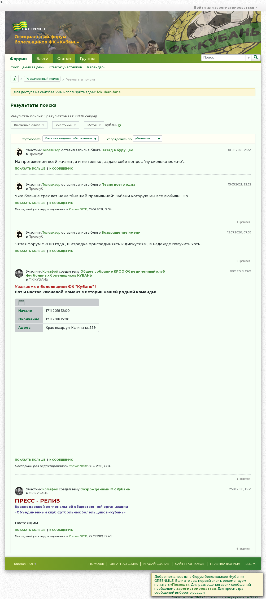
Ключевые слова (29, 125)
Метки (94, 125)
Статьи (64, 58)
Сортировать (31, 139)
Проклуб (36, 154)
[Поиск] (226, 57)
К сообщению (61, 168)
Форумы (18, 58)
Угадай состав (156, 564)
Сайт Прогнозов (189, 564)
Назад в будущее (117, 150)
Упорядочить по (119, 139)
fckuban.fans (108, 92)
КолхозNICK (78, 209)
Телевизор (51, 150)
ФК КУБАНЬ (38, 279)
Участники (66, 125)
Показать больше (30, 168)
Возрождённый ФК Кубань (105, 489)
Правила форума (225, 564)
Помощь (96, 564)
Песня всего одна (118, 185)
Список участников (65, 67)
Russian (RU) (25, 564)
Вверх (250, 564)
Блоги (42, 58)
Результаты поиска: (27, 116)
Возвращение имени (121, 232)
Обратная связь (124, 564)
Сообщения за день (27, 67)
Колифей (50, 271)
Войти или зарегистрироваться (226, 8)
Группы (87, 58)
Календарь (96, 67)
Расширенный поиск (42, 79)
